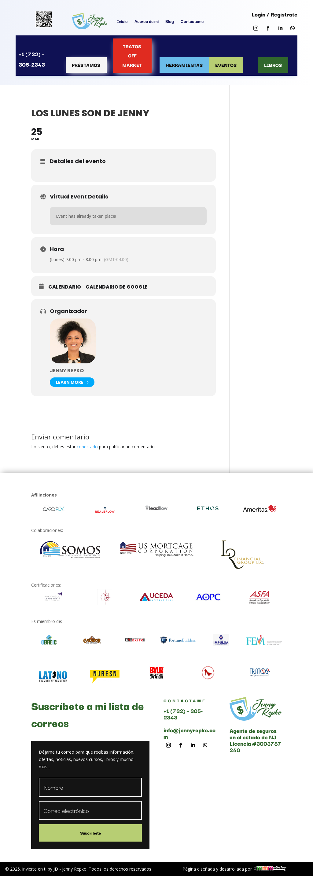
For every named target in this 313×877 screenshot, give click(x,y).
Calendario (64, 287)
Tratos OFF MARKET (132, 55)
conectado (87, 446)
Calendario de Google (117, 287)
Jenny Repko (67, 370)
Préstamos (86, 64)
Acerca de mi (146, 21)
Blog (169, 21)
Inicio (122, 21)
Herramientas (184, 64)
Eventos (226, 64)
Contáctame (192, 21)
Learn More (72, 382)
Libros (273, 64)
